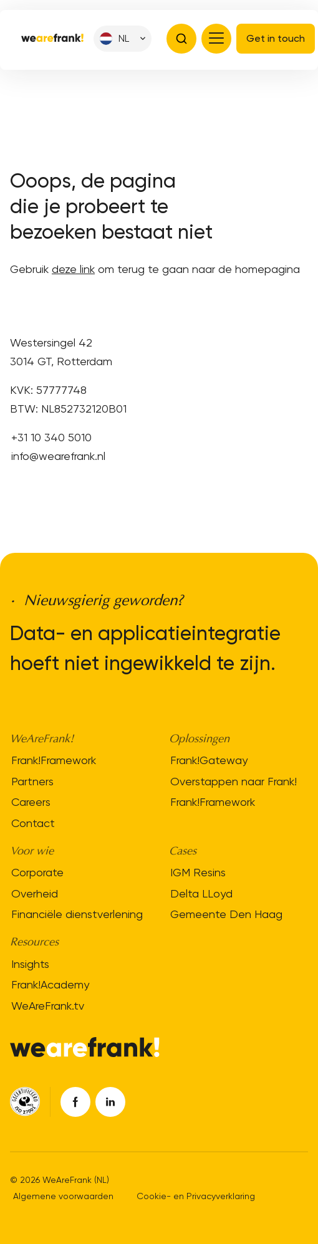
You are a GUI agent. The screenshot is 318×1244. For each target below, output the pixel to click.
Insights (30, 963)
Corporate (37, 872)
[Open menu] (216, 39)
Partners (32, 781)
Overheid (34, 893)
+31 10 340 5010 (51, 437)
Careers (31, 801)
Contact (33, 823)
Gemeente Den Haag (226, 914)
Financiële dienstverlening (77, 914)
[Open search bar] (181, 39)
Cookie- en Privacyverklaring (196, 1196)
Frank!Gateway (209, 760)
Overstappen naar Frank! (233, 781)
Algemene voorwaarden (63, 1196)
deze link (73, 268)
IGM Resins (198, 872)
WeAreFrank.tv (47, 1005)
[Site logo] (52, 39)
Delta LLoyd (201, 893)
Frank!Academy (50, 984)
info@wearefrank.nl (58, 455)
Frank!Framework (53, 760)
